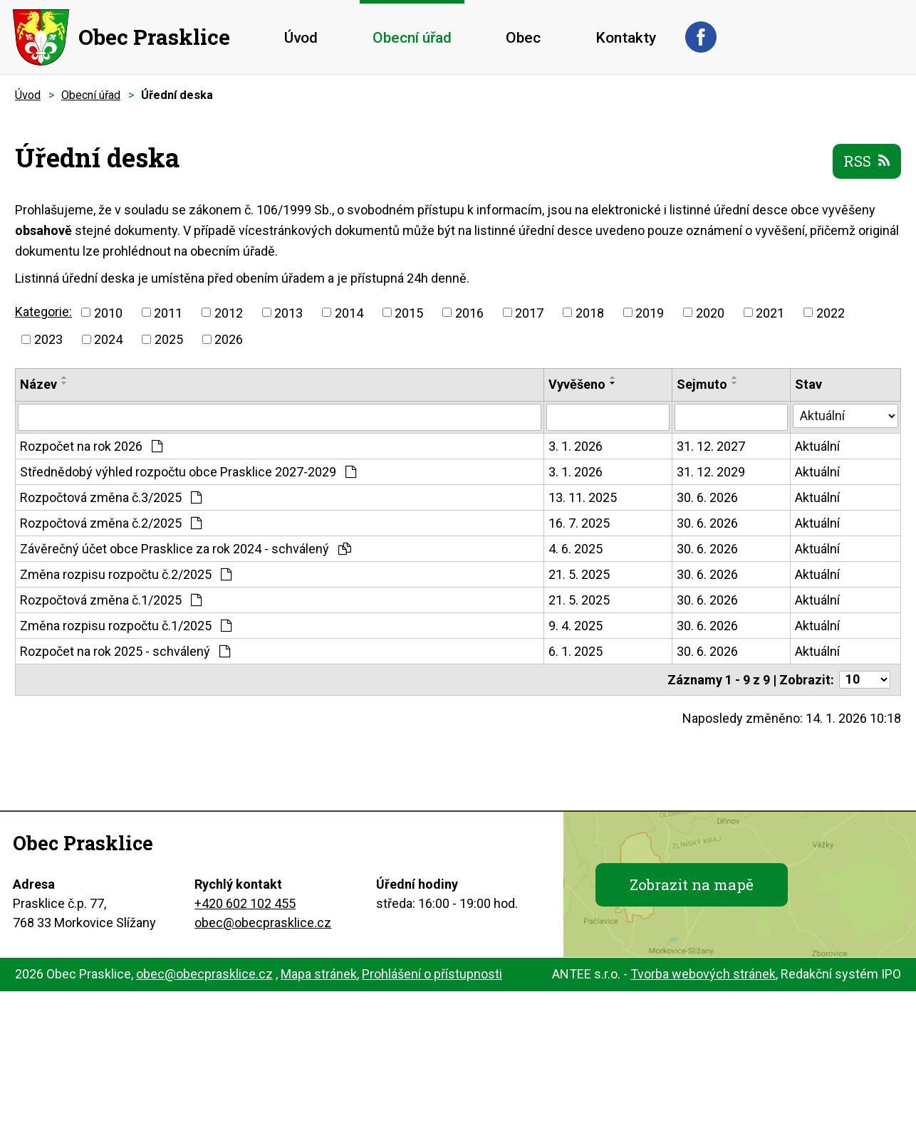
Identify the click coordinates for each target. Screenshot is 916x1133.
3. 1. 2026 (575, 446)
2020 (710, 312)
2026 (228, 339)
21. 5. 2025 (579, 574)
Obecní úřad (412, 37)
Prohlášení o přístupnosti (432, 973)
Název (38, 384)
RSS (867, 161)
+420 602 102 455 (245, 903)
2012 (228, 312)
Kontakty (625, 37)
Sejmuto (702, 384)
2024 (108, 339)
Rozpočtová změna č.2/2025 (111, 523)
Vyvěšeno (576, 384)
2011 (168, 312)
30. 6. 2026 (707, 497)
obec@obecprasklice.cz (262, 922)
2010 (108, 312)
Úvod (301, 37)
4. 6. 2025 (575, 548)
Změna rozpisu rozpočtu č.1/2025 (125, 625)
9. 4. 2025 (575, 625)
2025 (169, 339)
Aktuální (817, 446)
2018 (590, 312)
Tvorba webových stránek (703, 973)
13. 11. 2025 (582, 497)
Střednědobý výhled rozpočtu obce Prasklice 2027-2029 (188, 471)
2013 (288, 312)
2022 (830, 312)
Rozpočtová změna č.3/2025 (111, 497)
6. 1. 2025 (575, 651)
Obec (523, 37)
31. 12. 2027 (711, 446)
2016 (469, 312)
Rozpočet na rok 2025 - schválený (125, 651)
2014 (349, 312)
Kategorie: (43, 311)
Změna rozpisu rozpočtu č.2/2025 (125, 574)
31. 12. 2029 (711, 471)
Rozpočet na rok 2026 (91, 446)
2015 (409, 312)
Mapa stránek (319, 973)
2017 (529, 312)
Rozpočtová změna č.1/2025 (111, 599)
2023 (48, 339)
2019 (649, 312)
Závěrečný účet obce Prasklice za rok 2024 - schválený (185, 548)
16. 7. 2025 (579, 523)
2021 (770, 312)
